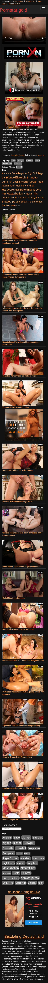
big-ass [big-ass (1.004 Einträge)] (22, 173)
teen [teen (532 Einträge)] (13, 205)
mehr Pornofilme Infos (10, 150)
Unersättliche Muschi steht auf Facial (18, 629)
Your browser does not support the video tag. (24, 30)
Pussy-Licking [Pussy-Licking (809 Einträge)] (36, 197)
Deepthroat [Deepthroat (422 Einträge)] (19, 181)
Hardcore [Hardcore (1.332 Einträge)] (8, 189)
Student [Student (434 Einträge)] (6, 205)
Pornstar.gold (13, 10)
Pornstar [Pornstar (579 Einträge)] (22, 197)
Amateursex (30, 1)
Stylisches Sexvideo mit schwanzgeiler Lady (21, 726)
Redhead (18, 164)
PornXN (19, 167)
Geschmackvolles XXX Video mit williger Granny (23, 661)
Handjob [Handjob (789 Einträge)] (29, 185)
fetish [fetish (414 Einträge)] (5, 185)
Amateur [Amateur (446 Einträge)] (6, 173)
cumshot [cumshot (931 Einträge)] (7, 181)
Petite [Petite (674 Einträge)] (14, 197)
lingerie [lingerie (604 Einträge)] (31, 189)
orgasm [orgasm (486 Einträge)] (6, 197)
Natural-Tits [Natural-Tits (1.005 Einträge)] (30, 193)
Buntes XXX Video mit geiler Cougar (17, 470)
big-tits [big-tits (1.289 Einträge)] (6, 842)
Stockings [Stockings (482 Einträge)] (37, 201)
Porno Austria (14, 4)
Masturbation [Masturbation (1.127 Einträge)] (15, 193)
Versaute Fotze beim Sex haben (15, 407)
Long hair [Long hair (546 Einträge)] (32, 863)
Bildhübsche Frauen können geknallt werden (21, 567)
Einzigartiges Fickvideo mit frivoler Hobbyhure (22, 788)
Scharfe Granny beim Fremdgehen (17, 757)
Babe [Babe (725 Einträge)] (15, 173)
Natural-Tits (7, 164)
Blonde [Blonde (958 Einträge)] (10, 177)
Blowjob (21, 161)
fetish (37, 161)
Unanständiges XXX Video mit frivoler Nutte (21, 820)
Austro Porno (18, 1)
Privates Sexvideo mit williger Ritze (17, 502)
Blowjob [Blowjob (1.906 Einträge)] (20, 177)
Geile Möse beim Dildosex (13, 598)
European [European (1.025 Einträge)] (31, 181)
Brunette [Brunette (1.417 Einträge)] (32, 177)
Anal (13, 161)
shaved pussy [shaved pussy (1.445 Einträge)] (11, 201)
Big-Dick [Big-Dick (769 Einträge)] (33, 173)
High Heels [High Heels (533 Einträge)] (20, 189)
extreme (29, 161)
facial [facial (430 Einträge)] (40, 181)
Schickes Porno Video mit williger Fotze (19, 376)
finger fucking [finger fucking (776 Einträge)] (16, 185)
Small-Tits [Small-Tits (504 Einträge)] (25, 201)
